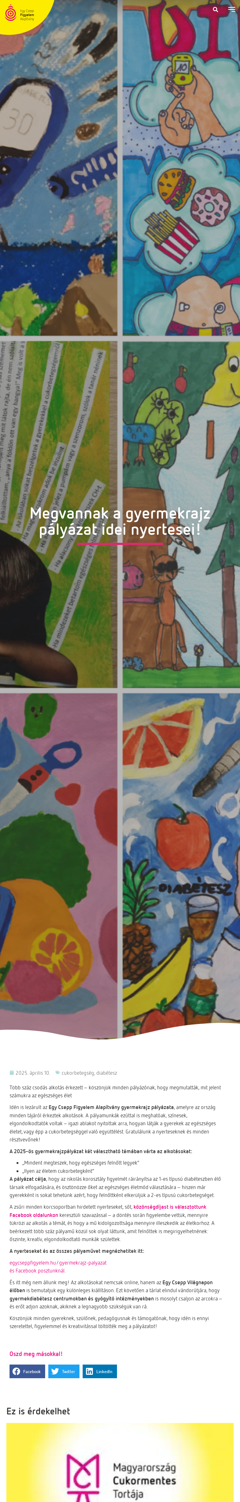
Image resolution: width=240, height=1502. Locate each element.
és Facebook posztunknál (37, 1270)
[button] (215, 9)
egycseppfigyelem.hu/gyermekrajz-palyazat (58, 1262)
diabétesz (106, 1072)
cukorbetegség (78, 1072)
